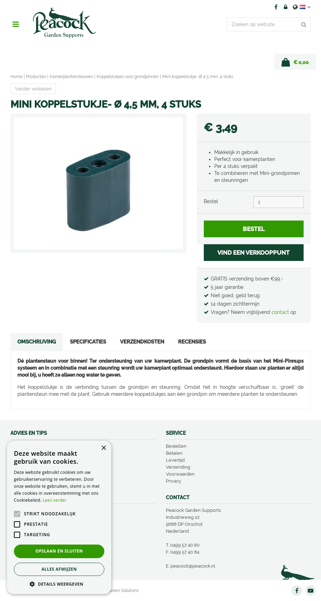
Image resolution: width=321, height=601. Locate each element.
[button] (59, 583)
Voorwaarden (180, 474)
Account (285, 6)
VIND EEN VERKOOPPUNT (253, 252)
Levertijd (175, 460)
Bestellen (176, 446)
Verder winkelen (33, 89)
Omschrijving (36, 342)
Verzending (178, 467)
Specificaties (88, 342)
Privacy (173, 481)
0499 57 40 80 (185, 545)
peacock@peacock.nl (192, 566)
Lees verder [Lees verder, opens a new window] (55, 500)
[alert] (59, 517)
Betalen (174, 453)
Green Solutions (123, 590)
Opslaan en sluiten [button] (59, 551)
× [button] (103, 448)
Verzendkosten (142, 342)
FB (275, 6)
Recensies (192, 342)
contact (281, 312)
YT (310, 590)
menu (15, 24)
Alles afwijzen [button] (59, 569)
